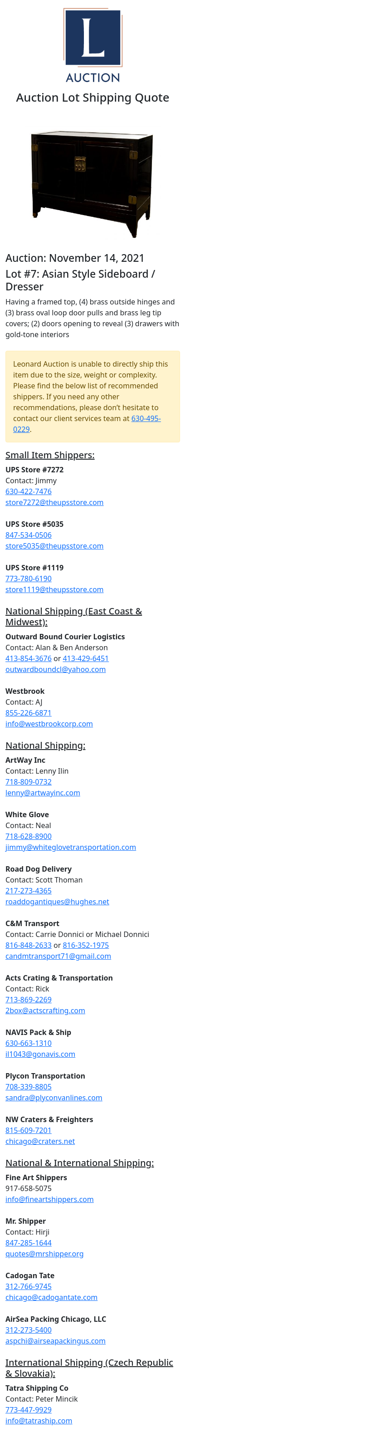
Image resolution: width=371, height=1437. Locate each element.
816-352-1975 (86, 945)
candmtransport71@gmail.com (58, 956)
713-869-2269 (28, 1000)
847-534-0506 (28, 535)
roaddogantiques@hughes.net (57, 902)
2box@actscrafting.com (45, 1010)
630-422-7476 (28, 491)
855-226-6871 (28, 713)
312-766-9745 (28, 1286)
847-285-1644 (28, 1243)
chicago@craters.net (40, 1141)
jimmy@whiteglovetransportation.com (70, 847)
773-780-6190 (28, 579)
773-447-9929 (28, 1410)
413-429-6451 (86, 658)
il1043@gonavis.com (40, 1054)
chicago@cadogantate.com (51, 1297)
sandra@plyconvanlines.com (54, 1098)
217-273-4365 (28, 891)
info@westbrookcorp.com (49, 724)
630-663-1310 (28, 1043)
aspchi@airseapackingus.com (55, 1341)
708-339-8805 (28, 1087)
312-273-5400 (28, 1330)
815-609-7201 (28, 1130)
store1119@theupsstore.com (54, 589)
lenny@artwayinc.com (42, 793)
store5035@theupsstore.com (54, 546)
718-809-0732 (28, 782)
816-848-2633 (28, 945)
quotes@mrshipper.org (44, 1254)
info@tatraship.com (39, 1421)
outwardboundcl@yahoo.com (55, 669)
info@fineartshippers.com (49, 1199)
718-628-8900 (28, 836)
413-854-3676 (28, 658)
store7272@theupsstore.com (54, 502)
